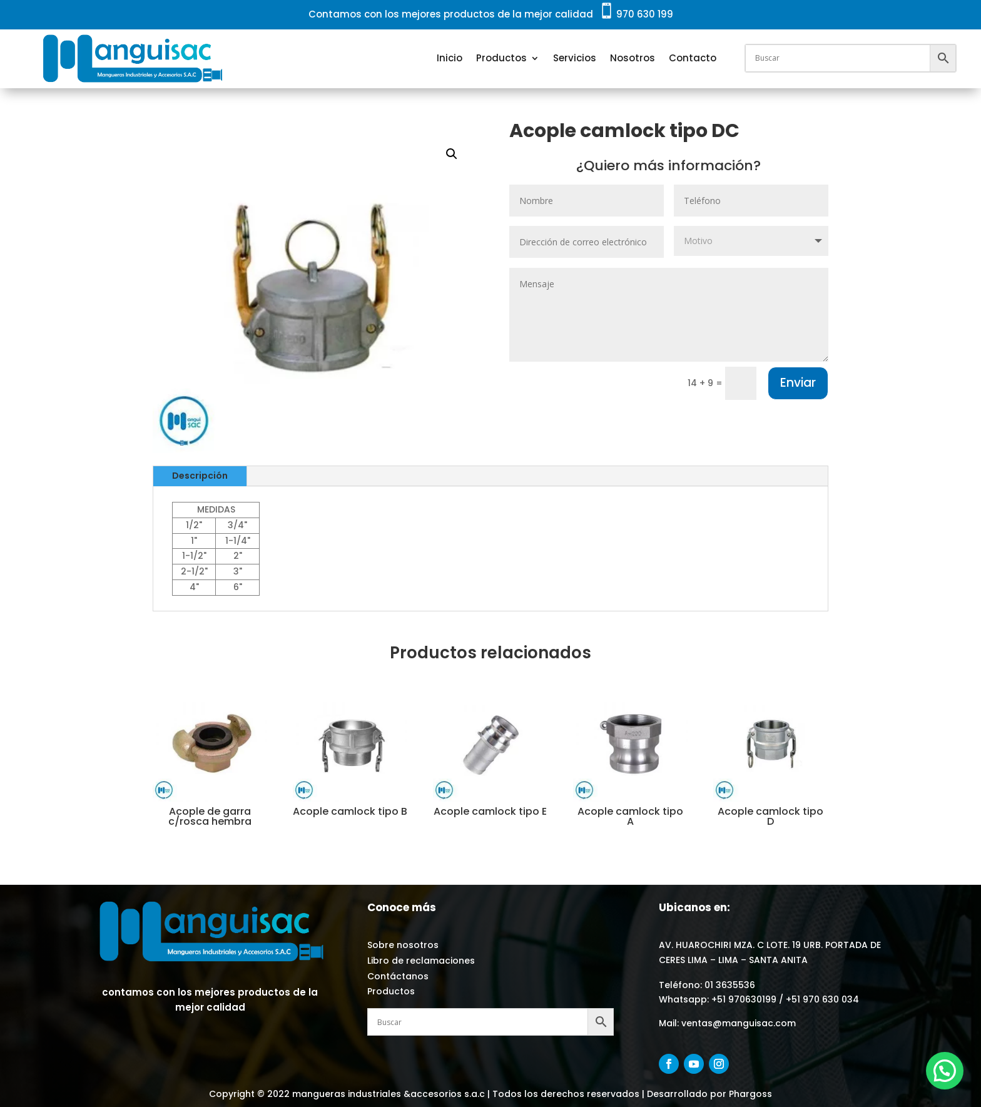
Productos (501, 57)
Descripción (200, 475)
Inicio (449, 57)
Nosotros (632, 57)
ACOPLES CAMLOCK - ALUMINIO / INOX (519, 174)
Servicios (574, 57)
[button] (451, 154)
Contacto (692, 57)
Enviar (798, 382)
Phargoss (749, 1094)
